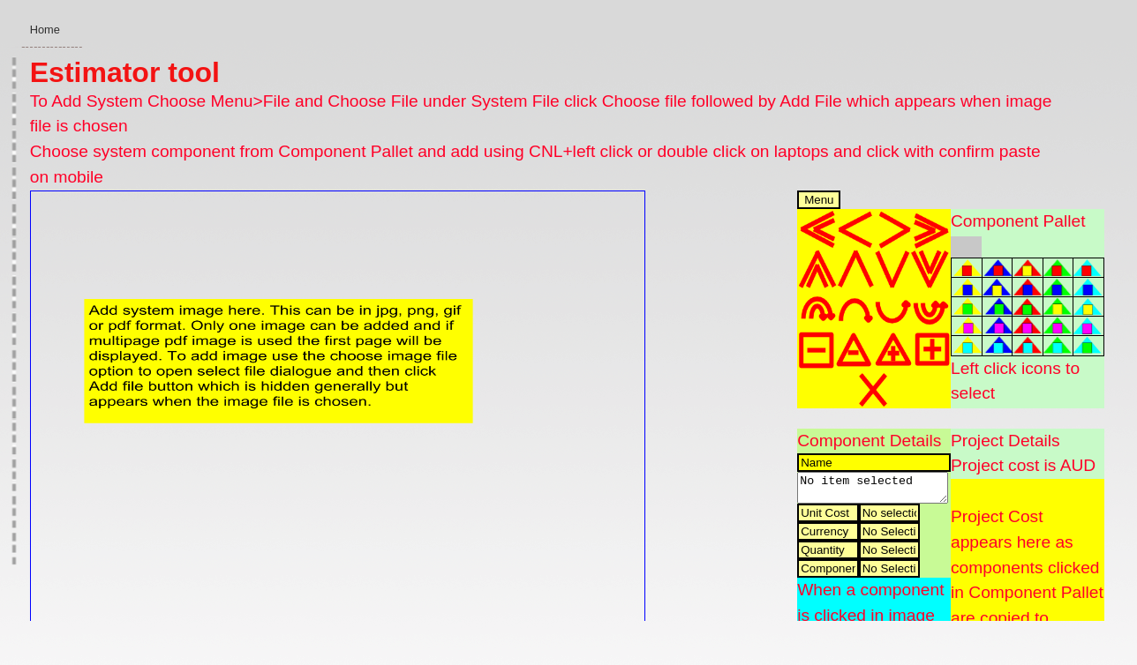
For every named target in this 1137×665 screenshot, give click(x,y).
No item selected (872, 490)
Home (45, 29)
